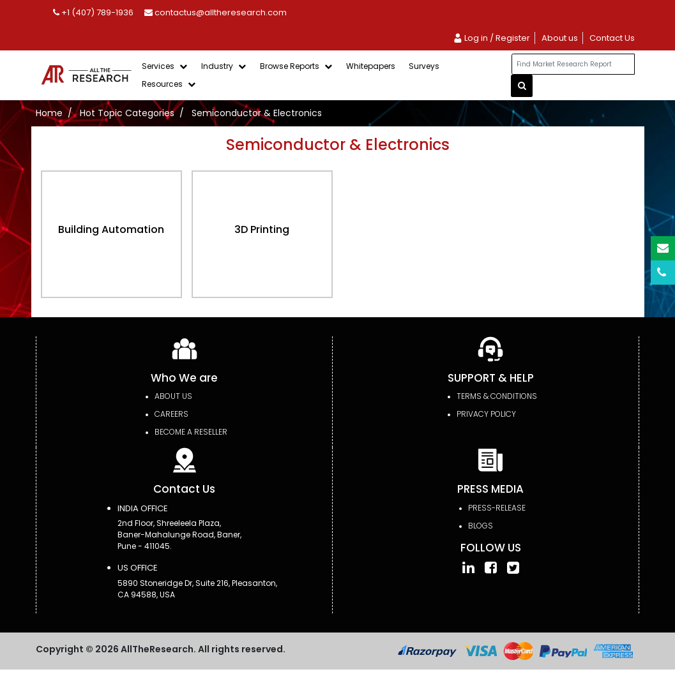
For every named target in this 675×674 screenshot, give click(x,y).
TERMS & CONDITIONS (497, 396)
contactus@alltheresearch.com (215, 12)
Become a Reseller (191, 431)
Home (49, 113)
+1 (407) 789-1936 (93, 12)
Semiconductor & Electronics (257, 113)
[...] (573, 64)
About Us (173, 396)
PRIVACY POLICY (486, 413)
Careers (171, 413)
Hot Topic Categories (127, 113)
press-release (497, 507)
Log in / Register (491, 38)
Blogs (480, 525)
